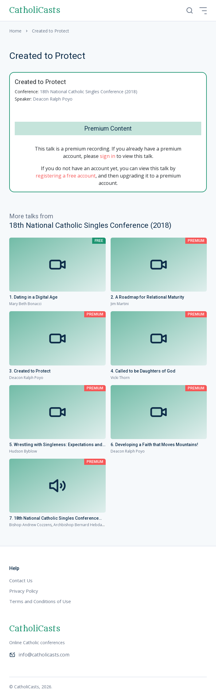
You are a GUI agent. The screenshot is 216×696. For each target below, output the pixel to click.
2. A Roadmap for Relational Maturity (147, 297)
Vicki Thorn (120, 377)
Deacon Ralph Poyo (53, 99)
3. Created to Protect (29, 371)
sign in (107, 156)
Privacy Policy (23, 591)
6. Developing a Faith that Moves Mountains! (154, 444)
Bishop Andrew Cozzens (30, 524)
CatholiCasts (34, 10)
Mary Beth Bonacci (25, 303)
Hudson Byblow (23, 451)
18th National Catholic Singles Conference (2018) (88, 91)
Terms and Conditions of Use (40, 601)
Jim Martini (120, 303)
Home (15, 31)
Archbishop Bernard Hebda (77, 524)
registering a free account (66, 175)
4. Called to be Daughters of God (143, 371)
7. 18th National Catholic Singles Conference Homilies (54, 518)
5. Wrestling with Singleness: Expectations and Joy (55, 445)
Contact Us (21, 580)
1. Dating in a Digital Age (33, 297)
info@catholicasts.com (39, 654)
